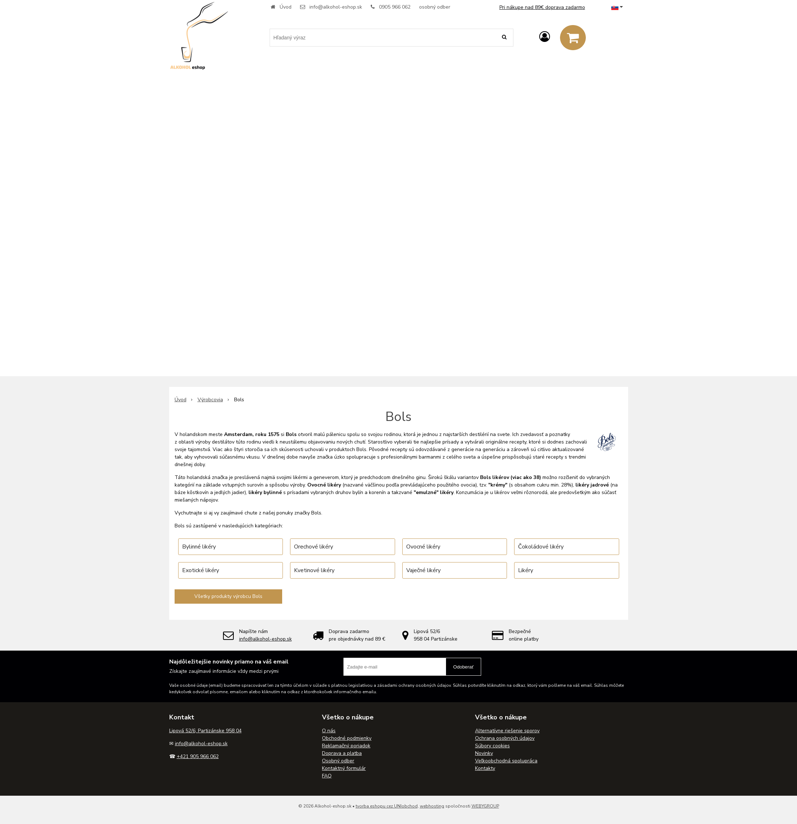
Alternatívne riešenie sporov (507, 730)
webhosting (432, 806)
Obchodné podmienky (346, 738)
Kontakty (485, 768)
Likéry (525, 570)
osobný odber (434, 7)
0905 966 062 (395, 7)
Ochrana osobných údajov (505, 738)
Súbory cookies (492, 745)
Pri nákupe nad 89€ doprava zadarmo (542, 7)
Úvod (285, 7)
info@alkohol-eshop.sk (335, 7)
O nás (329, 730)
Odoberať (463, 667)
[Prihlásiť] (544, 37)
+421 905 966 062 (198, 756)
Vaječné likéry (423, 570)
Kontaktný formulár (344, 768)
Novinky (484, 753)
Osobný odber (338, 760)
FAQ (327, 775)
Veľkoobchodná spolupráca (506, 760)
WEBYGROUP (485, 806)
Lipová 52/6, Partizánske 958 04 (205, 730)
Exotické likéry (200, 570)
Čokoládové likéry (541, 547)
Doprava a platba (342, 753)
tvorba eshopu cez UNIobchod (387, 806)
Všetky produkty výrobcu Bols (228, 596)
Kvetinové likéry (314, 570)
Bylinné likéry (199, 547)
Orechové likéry (313, 547)
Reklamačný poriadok (346, 745)
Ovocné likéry (423, 547)
